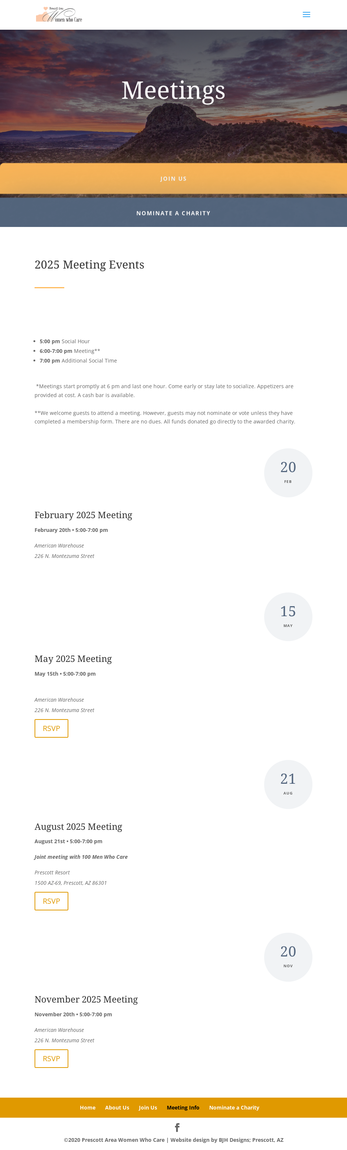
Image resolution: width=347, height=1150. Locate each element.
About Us (117, 1107)
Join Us (148, 1107)
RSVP (51, 728)
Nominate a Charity (234, 1107)
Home (87, 1107)
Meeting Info (183, 1107)
